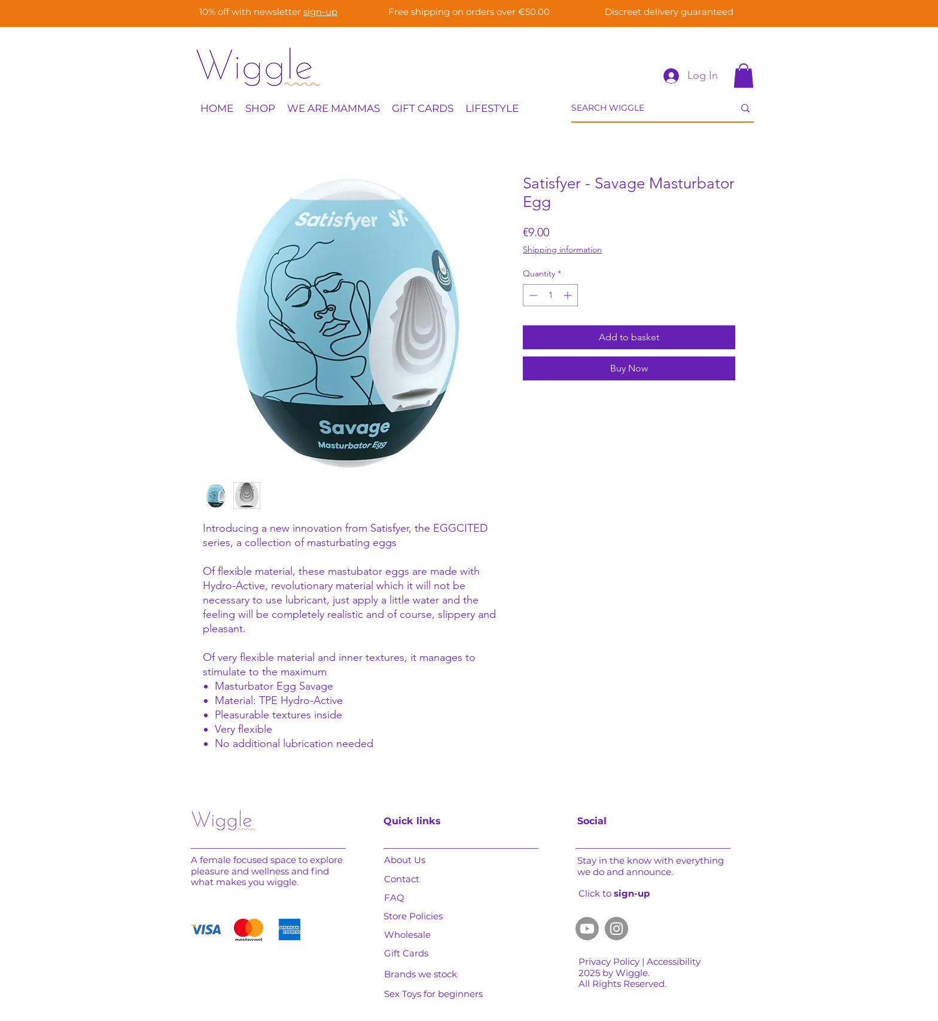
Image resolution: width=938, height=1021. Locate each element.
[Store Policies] (416, 916)
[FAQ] (404, 898)
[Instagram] (616, 928)
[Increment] (568, 295)
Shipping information (562, 249)
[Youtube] (587, 928)
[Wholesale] (409, 935)
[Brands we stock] (430, 974)
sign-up (320, 11)
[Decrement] (532, 295)
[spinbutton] (550, 295)
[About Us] (409, 860)
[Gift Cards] (409, 953)
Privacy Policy (610, 961)
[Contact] (406, 879)
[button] (743, 75)
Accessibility (675, 961)
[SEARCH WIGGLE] (643, 108)
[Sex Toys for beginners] (438, 994)
